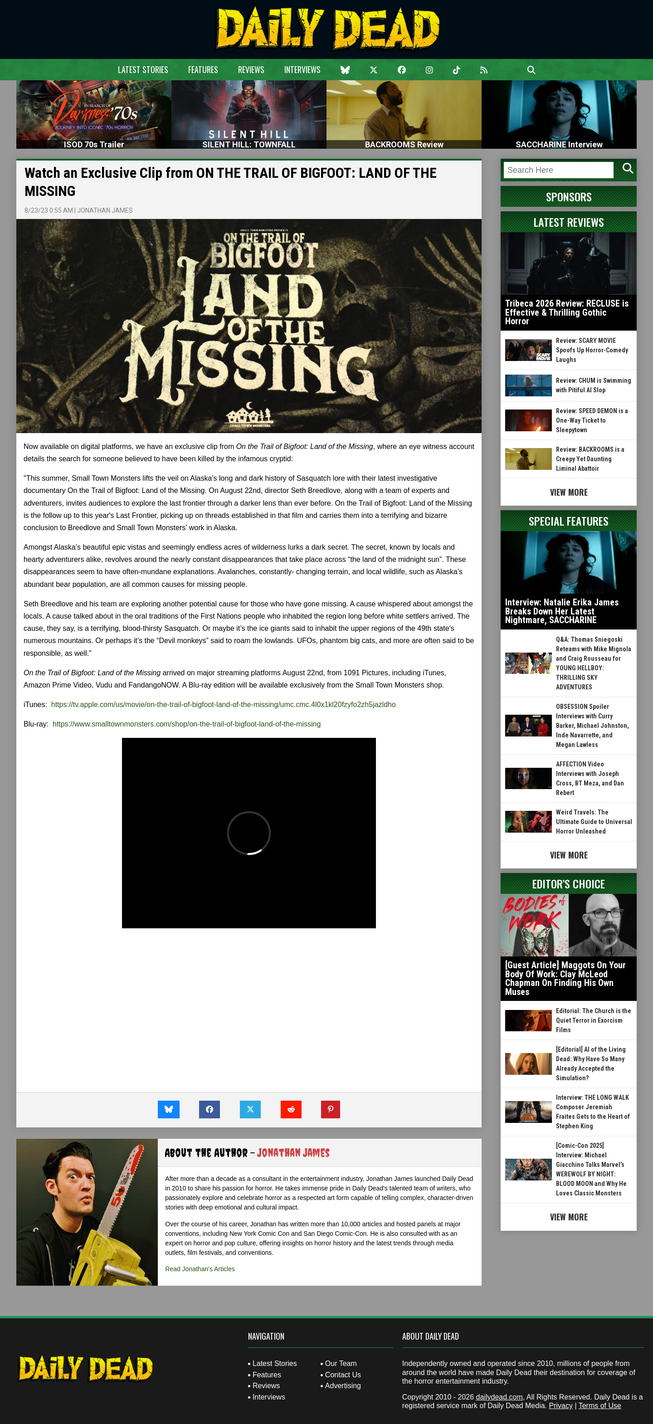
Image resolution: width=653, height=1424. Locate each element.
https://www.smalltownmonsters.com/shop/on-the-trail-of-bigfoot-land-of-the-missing (187, 724)
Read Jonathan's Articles (200, 1269)
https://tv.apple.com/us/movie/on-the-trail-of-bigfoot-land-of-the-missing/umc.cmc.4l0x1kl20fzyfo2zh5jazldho (223, 704)
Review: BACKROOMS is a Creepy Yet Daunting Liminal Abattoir (590, 459)
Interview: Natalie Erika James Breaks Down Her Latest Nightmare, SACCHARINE (562, 611)
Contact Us (343, 1375)
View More (569, 492)
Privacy (560, 1405)
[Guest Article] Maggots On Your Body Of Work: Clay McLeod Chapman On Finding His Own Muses (565, 978)
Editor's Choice (568, 883)
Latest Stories (143, 69)
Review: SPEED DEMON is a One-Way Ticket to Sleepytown (592, 420)
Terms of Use (600, 1405)
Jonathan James (105, 210)
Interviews (302, 69)
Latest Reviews (569, 222)
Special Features (569, 520)
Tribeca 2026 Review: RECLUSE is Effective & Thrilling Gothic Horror (567, 312)
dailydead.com (499, 1397)
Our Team (341, 1363)
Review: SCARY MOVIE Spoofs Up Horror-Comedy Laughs (592, 350)
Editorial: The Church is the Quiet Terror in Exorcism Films (593, 1020)
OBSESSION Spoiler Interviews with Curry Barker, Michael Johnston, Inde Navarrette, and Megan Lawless (592, 725)
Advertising (343, 1386)
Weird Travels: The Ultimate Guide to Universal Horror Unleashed (594, 822)
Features (203, 69)
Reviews (251, 69)
